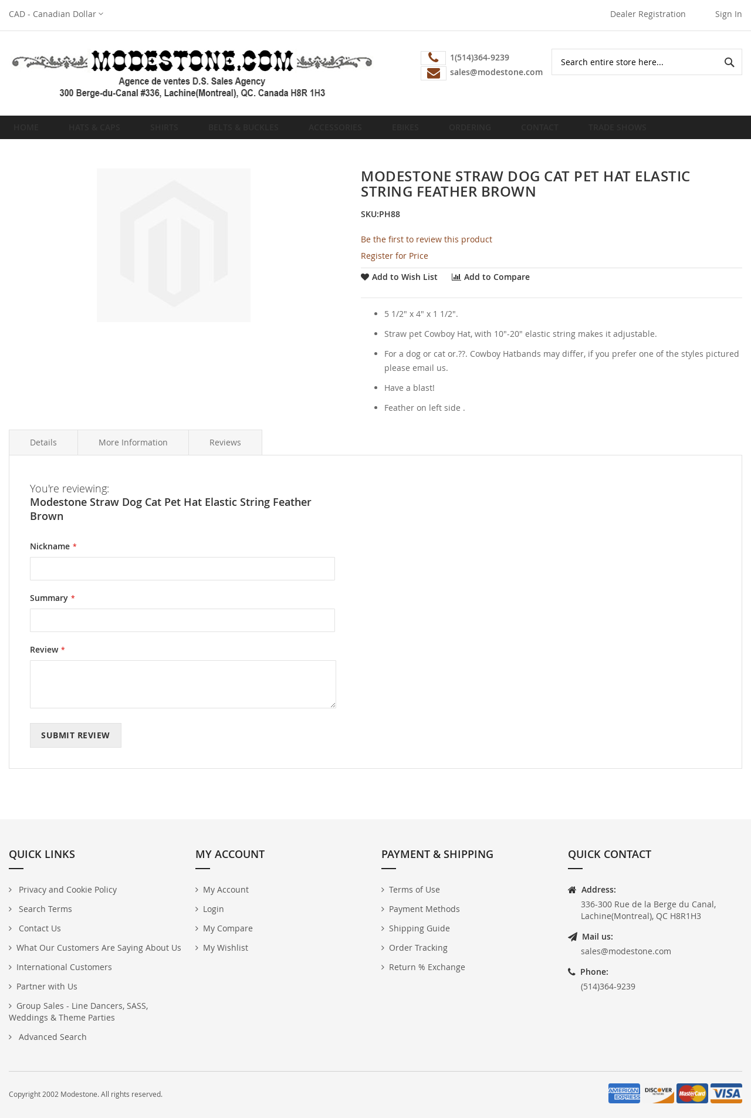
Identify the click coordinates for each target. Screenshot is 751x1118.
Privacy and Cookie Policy (66, 889)
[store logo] (192, 73)
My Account (226, 889)
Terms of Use (414, 889)
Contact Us (38, 928)
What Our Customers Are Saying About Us (98, 947)
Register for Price (394, 265)
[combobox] (647, 62)
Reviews (225, 451)
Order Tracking (418, 947)
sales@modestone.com (626, 951)
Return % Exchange (427, 966)
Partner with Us (46, 986)
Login (213, 908)
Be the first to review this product (426, 248)
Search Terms (44, 908)
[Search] (729, 62)
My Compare (228, 928)
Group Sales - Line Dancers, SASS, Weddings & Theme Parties (78, 1011)
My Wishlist (225, 947)
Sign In (728, 13)
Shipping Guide (419, 928)
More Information (133, 451)
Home (29, 131)
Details (43, 451)
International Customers (64, 966)
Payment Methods (424, 908)
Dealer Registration (648, 13)
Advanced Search (51, 1036)
